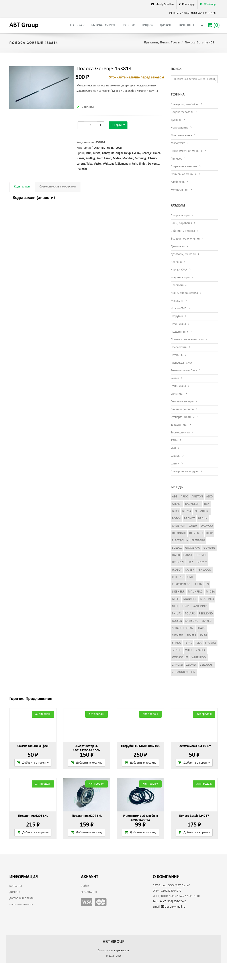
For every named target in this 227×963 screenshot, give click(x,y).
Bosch (176, 518)
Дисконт (166, 25)
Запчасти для (113, 950)
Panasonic (200, 606)
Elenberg (198, 540)
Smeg (203, 635)
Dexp (127, 153)
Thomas (210, 643)
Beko (175, 511)
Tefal (188, 643)
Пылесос (176, 158)
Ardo (184, 496)
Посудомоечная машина (187, 151)
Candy (105, 153)
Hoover (201, 555)
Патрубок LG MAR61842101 (140, 746)
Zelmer (191, 665)
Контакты (186, 25)
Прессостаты (179, 347)
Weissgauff (109, 164)
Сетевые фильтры (182, 401)
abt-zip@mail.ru (173, 906)
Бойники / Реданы (183, 231)
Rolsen (177, 621)
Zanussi (177, 665)
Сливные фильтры (182, 409)
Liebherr (178, 591)
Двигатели (178, 246)
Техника (77, 25)
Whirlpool (199, 657)
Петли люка (178, 324)
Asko (209, 496)
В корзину (118, 125)
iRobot (177, 569)
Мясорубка (178, 143)
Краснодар (188, 4)
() (213, 25)
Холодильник (179, 189)
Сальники (177, 394)
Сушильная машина (184, 174)
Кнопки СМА (179, 269)
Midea (117, 158)
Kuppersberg (181, 584)
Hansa (80, 158)
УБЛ (173, 448)
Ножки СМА (178, 308)
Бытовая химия (103, 25)
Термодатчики (180, 432)
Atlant (177, 504)
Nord (185, 606)
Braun (202, 518)
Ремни (175, 378)
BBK (88, 153)
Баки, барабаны (181, 223)
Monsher (127, 158)
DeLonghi (117, 153)
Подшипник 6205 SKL (33, 816)
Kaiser (189, 569)
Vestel (97, 164)
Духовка (176, 120)
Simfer (142, 164)
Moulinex (207, 599)
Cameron (178, 526)
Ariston (197, 496)
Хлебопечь (178, 182)
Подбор (147, 25)
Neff (175, 606)
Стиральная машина (184, 166)
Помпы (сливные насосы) (187, 339)
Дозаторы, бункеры (183, 254)
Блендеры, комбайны (185, 104)
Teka (89, 164)
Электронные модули (185, 471)
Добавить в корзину (33, 762)
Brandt (189, 518)
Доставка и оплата (21, 898)
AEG (174, 496)
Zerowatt (207, 665)
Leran (107, 158)
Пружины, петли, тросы (162, 42)
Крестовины (178, 285)
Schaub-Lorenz (183, 628)
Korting (90, 158)
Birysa (96, 153)
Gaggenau (192, 548)
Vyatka (200, 650)
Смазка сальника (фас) (33, 746)
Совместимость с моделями (57, 186)
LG (207, 584)
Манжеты (177, 300)
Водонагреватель (182, 112)
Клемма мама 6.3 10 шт (194, 746)
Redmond (206, 613)
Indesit (202, 562)
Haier (156, 153)
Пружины (177, 355)
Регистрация (89, 892)
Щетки (175, 463)
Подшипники (179, 331)
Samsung (140, 158)
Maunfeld (195, 591)
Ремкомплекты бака (184, 370)
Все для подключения (185, 238)
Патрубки (177, 316)
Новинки (128, 25)
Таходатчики (179, 425)
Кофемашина (179, 127)
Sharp (201, 628)
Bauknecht (193, 504)
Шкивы (175, 456)
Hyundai (81, 169)
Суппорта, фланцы (182, 417)
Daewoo (207, 526)
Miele (176, 599)
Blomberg (201, 511)
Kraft (99, 158)
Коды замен (22, 186)
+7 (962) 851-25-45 (173, 901)
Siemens (177, 635)
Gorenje (147, 153)
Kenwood (204, 569)
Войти (85, 886)
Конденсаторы (180, 277)
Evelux (136, 153)
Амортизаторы (180, 215)
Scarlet (207, 621)
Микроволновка (181, 135)
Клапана (176, 262)
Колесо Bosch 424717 (194, 816)
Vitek (188, 650)
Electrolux (180, 540)
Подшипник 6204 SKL (87, 816)
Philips (177, 613)
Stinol (176, 643)
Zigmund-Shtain (127, 164)
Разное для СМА (181, 363)
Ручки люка (178, 386)
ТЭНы (174, 440)
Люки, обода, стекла (184, 293)
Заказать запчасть (21, 904)
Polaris (190, 613)
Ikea (190, 562)
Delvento (153, 164)
